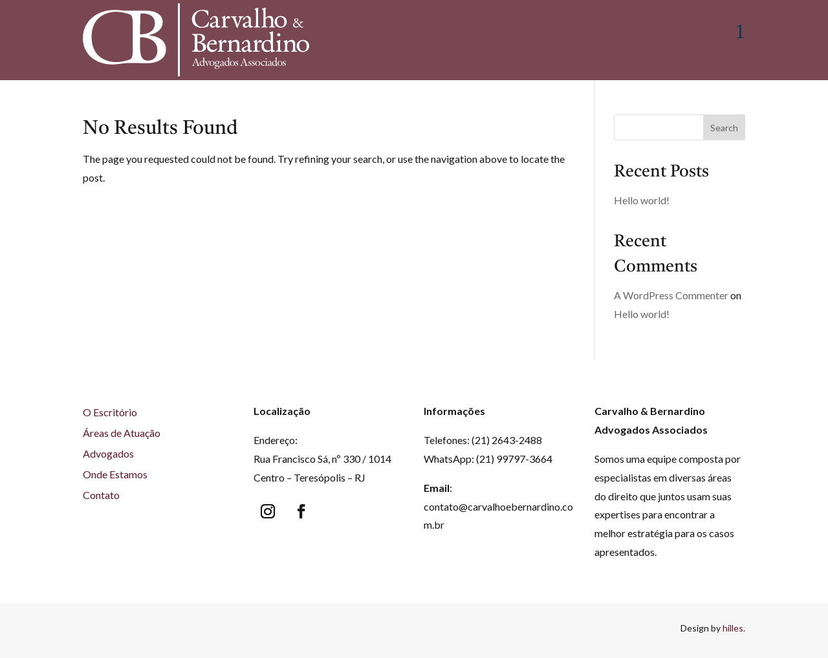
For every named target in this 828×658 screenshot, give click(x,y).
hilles (733, 631)
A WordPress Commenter (671, 298)
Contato (101, 498)
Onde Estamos (115, 477)
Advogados (108, 457)
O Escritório (110, 415)
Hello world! (642, 203)
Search (724, 130)
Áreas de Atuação (121, 436)
